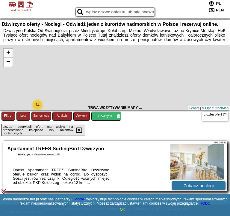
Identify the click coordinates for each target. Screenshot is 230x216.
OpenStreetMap (217, 108)
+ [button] (8, 53)
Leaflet (194, 108)
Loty (23, 115)
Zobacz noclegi (199, 185)
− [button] (8, 62)
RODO (205, 203)
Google (78, 199)
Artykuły (81, 115)
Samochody (41, 115)
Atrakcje (62, 115)
